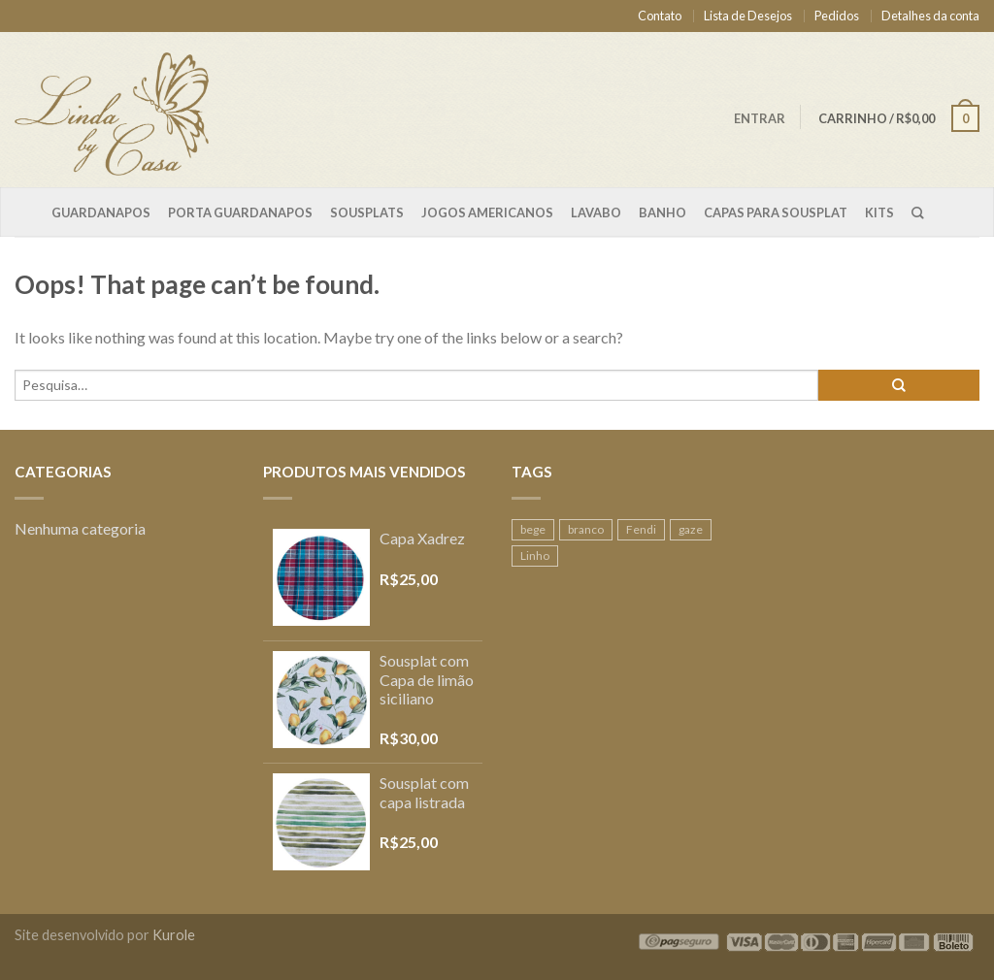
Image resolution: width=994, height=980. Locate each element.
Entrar (759, 118)
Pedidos (836, 15)
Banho (662, 212)
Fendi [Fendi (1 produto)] (641, 529)
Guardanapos (100, 212)
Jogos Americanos (487, 212)
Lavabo (596, 212)
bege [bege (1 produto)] (533, 529)
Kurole (173, 935)
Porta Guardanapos (240, 212)
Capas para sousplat (775, 212)
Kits (879, 212)
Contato (659, 15)
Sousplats (367, 212)
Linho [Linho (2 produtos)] (534, 555)
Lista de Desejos (748, 15)
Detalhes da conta (930, 15)
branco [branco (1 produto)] (586, 529)
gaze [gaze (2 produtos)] (691, 529)
